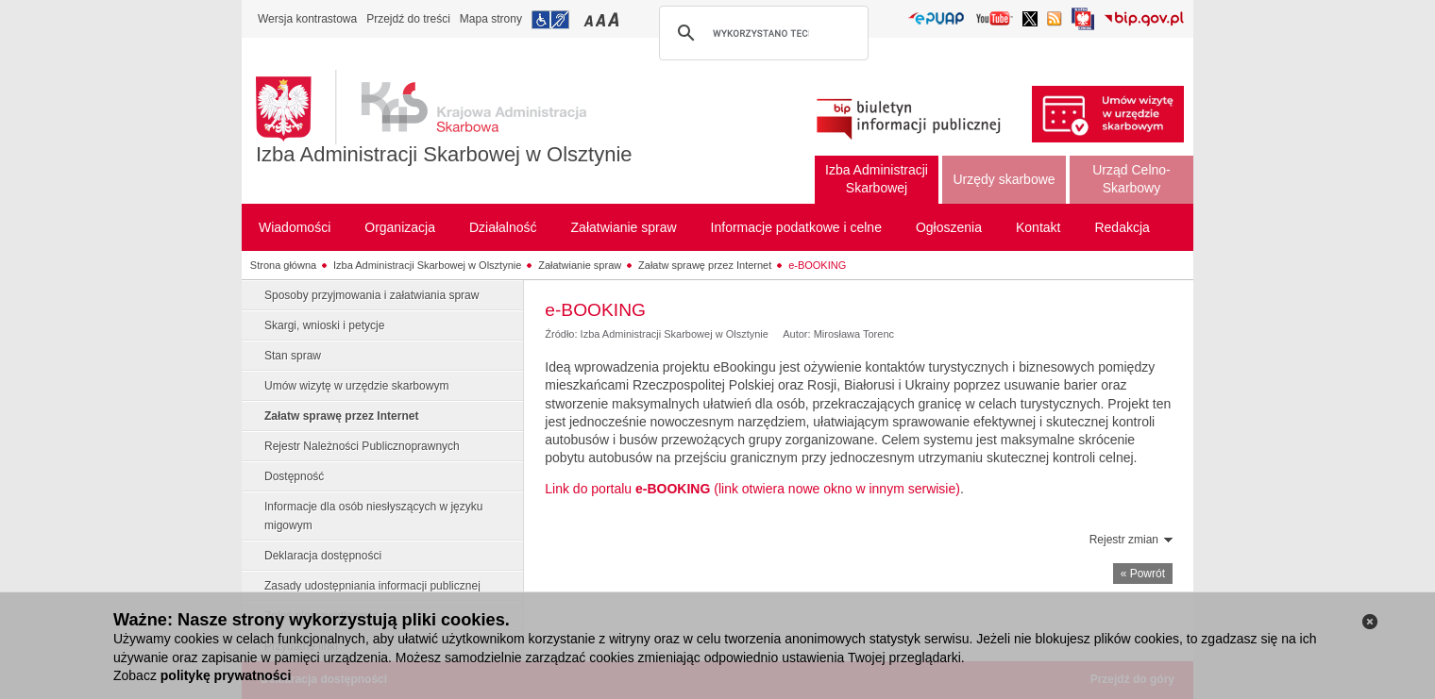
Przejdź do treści (408, 18)
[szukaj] (761, 33)
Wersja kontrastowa (307, 18)
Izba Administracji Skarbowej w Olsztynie (444, 154)
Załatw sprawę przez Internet (704, 265)
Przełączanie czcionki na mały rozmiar (590, 19)
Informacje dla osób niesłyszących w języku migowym (373, 516)
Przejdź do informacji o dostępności (550, 19)
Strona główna (283, 265)
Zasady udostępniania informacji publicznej (372, 585)
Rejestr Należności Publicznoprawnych (362, 446)
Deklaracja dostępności (322, 555)
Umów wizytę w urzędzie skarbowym (356, 385)
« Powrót (1143, 573)
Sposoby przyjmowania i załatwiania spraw (371, 295)
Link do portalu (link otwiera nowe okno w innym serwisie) (752, 488)
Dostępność (294, 476)
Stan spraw (292, 355)
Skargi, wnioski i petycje (324, 325)
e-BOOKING (817, 265)
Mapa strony (491, 18)
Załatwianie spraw (579, 265)
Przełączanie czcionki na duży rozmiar (615, 19)
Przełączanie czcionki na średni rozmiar (602, 19)
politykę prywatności (225, 675)
